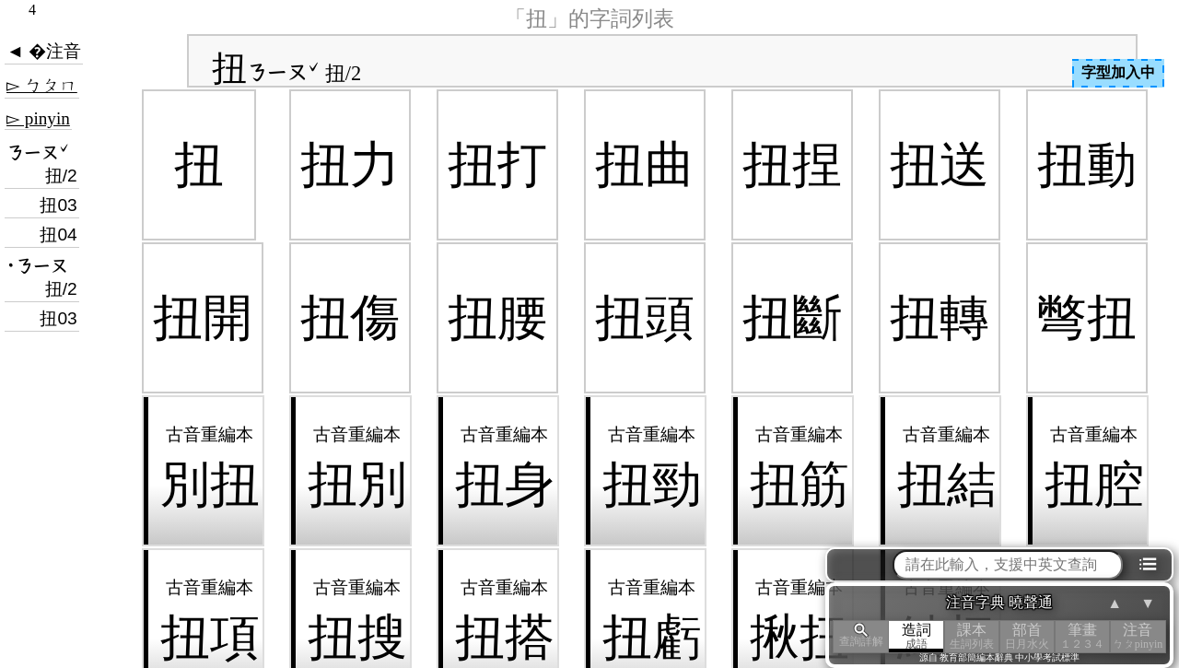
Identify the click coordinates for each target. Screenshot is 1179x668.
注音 (1137, 636)
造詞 (916, 636)
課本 (971, 636)
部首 (1027, 636)
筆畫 (1082, 636)
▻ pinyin (38, 118)
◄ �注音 (43, 51)
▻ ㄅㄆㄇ (41, 85)
